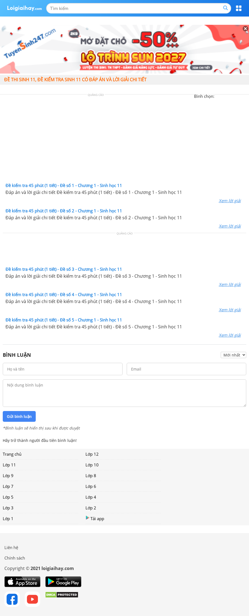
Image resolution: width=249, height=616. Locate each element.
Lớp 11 (9, 465)
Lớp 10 (92, 465)
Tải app (94, 518)
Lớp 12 (92, 454)
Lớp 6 (90, 486)
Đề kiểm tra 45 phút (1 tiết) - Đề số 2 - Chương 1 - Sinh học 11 (63, 211)
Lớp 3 (8, 507)
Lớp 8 (90, 475)
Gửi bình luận (19, 416)
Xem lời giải (230, 200)
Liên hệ (11, 547)
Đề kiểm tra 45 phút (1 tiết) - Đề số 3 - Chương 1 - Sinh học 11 (63, 269)
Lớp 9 (8, 475)
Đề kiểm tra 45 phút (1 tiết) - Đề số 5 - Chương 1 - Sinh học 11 (63, 320)
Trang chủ (12, 454)
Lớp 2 (90, 507)
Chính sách (14, 558)
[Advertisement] (124, 140)
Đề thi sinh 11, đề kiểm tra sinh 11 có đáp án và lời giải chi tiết (75, 80)
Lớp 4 (90, 497)
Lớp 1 (8, 518)
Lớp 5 (8, 497)
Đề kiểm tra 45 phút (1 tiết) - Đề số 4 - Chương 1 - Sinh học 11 (63, 294)
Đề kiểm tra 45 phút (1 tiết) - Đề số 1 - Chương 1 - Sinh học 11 (63, 185)
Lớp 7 (8, 486)
